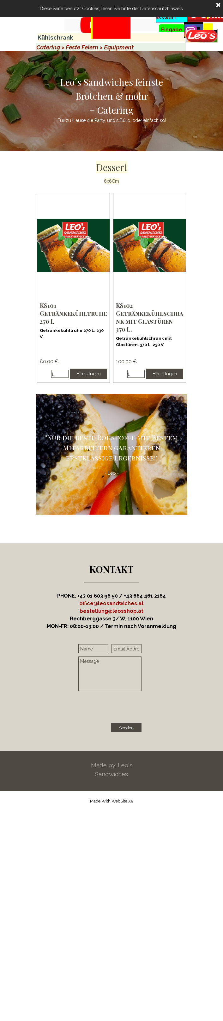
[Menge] (60, 374)
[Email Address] (127, 648)
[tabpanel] (110, 35)
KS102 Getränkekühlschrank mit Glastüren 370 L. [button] (149, 317)
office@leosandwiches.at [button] (111, 603)
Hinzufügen (88, 373)
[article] (73, 288)
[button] (111, 611)
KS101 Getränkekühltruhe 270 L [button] (73, 313)
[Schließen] (218, 5)
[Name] (93, 648)
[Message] (110, 673)
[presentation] (126, 707)
